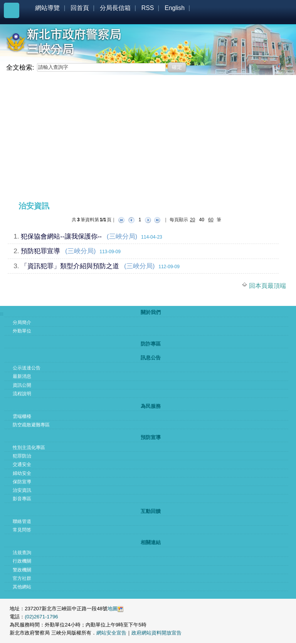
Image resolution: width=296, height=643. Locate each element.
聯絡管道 (22, 521)
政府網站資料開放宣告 (156, 633)
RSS (147, 8)
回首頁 (80, 8)
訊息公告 (151, 358)
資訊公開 (22, 385)
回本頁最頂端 (267, 285)
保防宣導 (22, 481)
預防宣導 (151, 437)
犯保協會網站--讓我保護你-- (61, 236)
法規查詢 (22, 552)
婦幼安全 (22, 473)
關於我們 (151, 312)
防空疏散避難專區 (31, 425)
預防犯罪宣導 (40, 251)
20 (192, 219)
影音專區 (22, 498)
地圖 (113, 608)
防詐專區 (151, 344)
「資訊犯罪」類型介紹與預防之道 (70, 266)
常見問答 (22, 530)
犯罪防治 (22, 456)
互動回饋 (151, 511)
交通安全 (22, 464)
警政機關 (22, 570)
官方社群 (22, 578)
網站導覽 (47, 8)
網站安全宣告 (111, 633)
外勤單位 (22, 331)
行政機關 (22, 561)
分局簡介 (22, 322)
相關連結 (151, 542)
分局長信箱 (115, 8)
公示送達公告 (26, 368)
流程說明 (22, 393)
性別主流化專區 (29, 447)
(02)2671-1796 (41, 617)
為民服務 (151, 406)
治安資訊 (22, 490)
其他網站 (22, 587)
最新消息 (22, 376)
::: (9, 78)
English (175, 8)
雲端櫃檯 (22, 416)
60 (210, 219)
